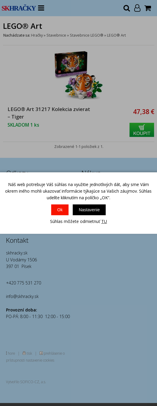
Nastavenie (89, 209)
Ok (60, 209)
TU (104, 221)
